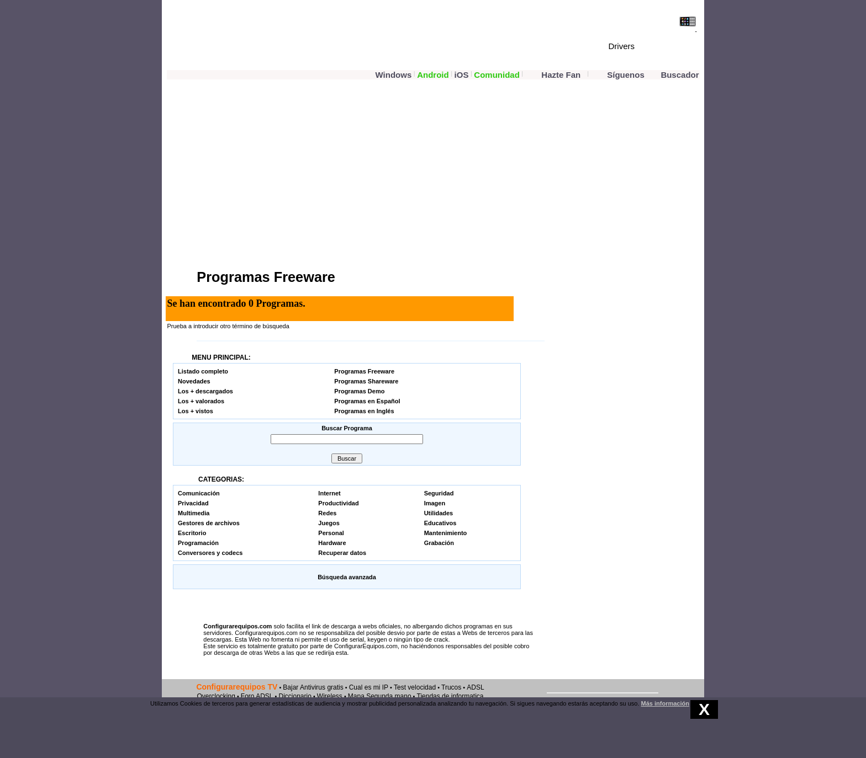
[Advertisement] (296, 172)
